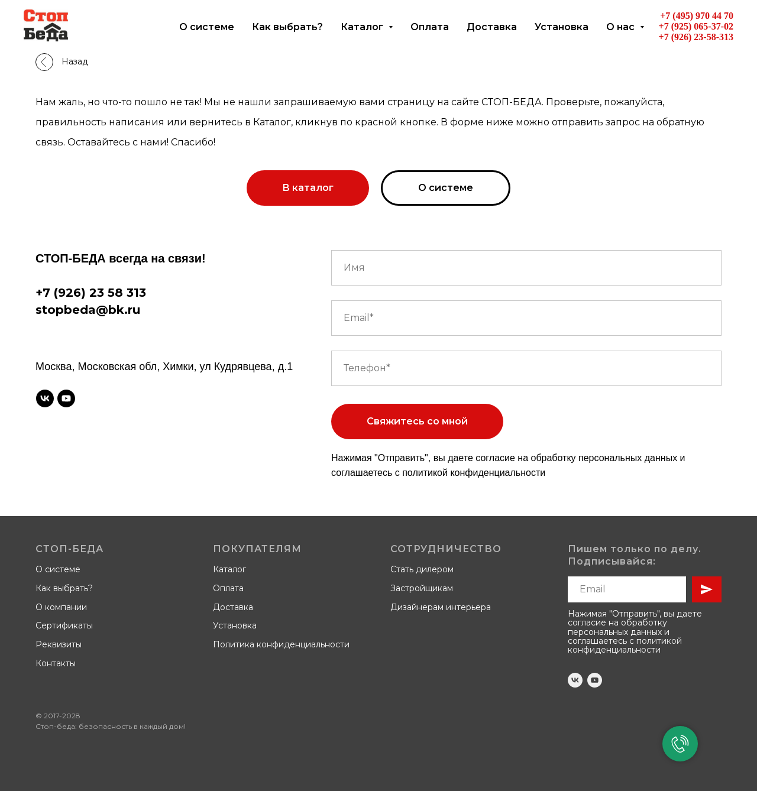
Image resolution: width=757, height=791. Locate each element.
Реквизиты (58, 644)
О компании (61, 607)
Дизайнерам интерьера (440, 607)
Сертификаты (64, 625)
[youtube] (66, 398)
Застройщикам (421, 588)
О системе (206, 27)
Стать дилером (422, 569)
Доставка (492, 27)
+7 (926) (676, 37)
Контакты (55, 663)
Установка (561, 27)
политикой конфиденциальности (473, 473)
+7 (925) (676, 26)
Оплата (429, 27)
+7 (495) (677, 16)
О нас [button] (621, 27)
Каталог (229, 569)
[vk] (45, 398)
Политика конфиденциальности (281, 644)
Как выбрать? (287, 27)
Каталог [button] (363, 27)
